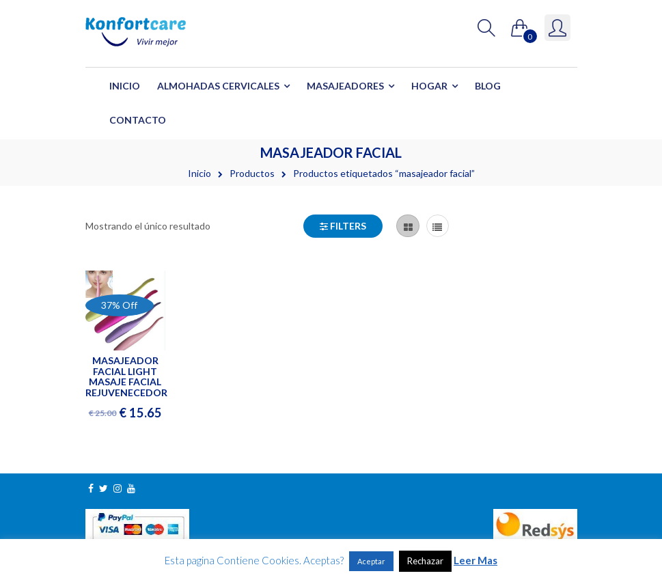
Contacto (137, 120)
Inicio (124, 86)
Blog (488, 86)
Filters (343, 226)
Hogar (429, 86)
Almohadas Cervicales (218, 86)
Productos (252, 173)
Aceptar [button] (371, 561)
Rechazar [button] (425, 560)
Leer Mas (475, 560)
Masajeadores (345, 86)
